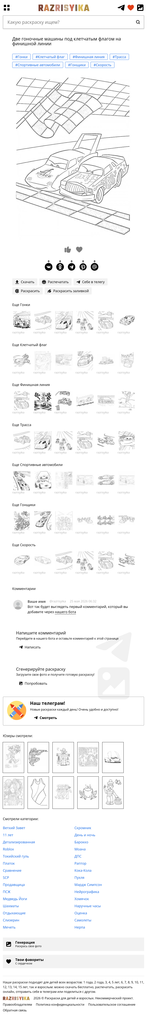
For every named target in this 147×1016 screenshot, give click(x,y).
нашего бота (65, 611)
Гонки (25, 304)
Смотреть (45, 717)
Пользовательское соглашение (112, 1004)
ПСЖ (7, 891)
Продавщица (14, 884)
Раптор (80, 863)
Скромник (82, 828)
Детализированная (19, 842)
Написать (30, 647)
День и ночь (84, 835)
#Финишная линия (89, 56)
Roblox (8, 849)
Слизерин (11, 920)
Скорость (28, 545)
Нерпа (79, 927)
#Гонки (21, 56)
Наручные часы (87, 906)
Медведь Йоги (15, 898)
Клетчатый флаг (33, 344)
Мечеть (9, 927)
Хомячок (81, 898)
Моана (80, 849)
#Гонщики (77, 65)
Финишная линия (35, 384)
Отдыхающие (14, 913)
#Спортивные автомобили (37, 65)
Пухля (79, 877)
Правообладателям (17, 1004)
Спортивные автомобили (41, 464)
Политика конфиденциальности (60, 1004)
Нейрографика (86, 891)
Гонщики (27, 504)
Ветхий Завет (14, 828)
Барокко (81, 842)
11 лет (8, 835)
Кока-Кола (82, 870)
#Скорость (102, 65)
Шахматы (11, 906)
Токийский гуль (16, 856)
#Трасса (119, 56)
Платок (9, 863)
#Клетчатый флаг (50, 56)
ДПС (78, 856)
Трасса (25, 424)
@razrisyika (58, 601)
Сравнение (12, 870)
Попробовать (33, 683)
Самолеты (82, 920)
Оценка (80, 913)
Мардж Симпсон (88, 884)
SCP (6, 877)
